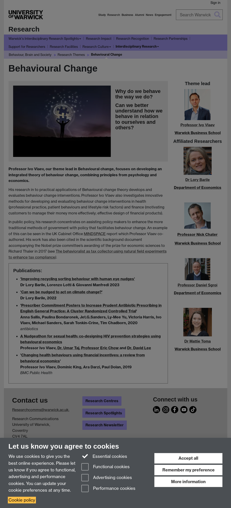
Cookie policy (22, 500)
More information (188, 481)
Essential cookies (104, 456)
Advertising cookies (106, 478)
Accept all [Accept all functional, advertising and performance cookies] (188, 458)
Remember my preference (188, 470)
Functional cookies (105, 467)
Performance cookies (108, 489)
